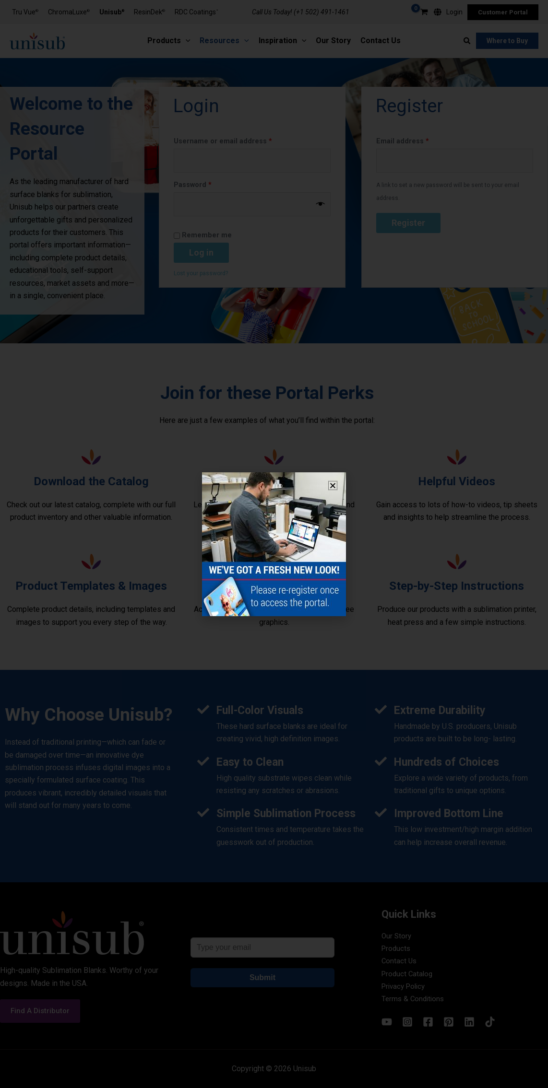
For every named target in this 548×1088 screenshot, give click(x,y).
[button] (332, 485)
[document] (274, 544)
